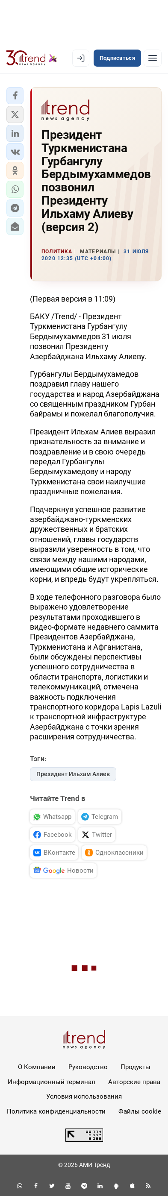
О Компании (37, 1067)
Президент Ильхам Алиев (73, 774)
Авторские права (134, 1082)
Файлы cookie (139, 1111)
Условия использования (84, 1096)
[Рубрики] (153, 58)
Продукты (135, 1067)
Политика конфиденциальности (56, 1111)
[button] (15, 96)
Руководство (88, 1067)
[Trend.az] (31, 58)
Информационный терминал (51, 1082)
